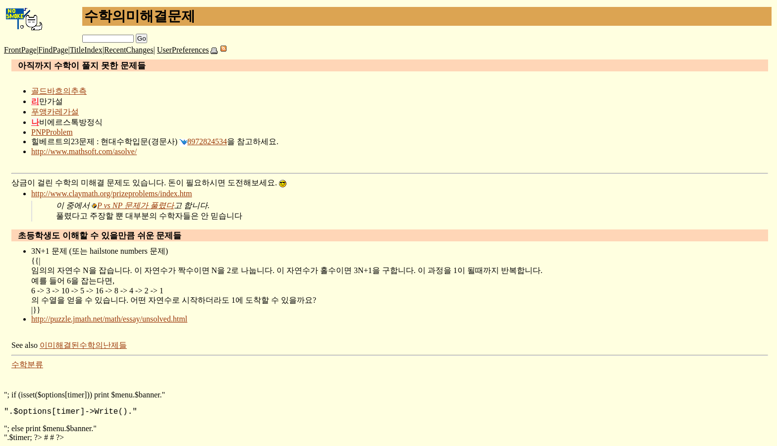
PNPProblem (52, 132)
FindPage (53, 50)
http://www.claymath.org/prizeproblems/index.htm (111, 193)
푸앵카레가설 (55, 112)
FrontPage (20, 50)
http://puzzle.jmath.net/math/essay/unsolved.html (109, 319)
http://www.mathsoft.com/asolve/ (84, 151)
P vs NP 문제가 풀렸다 (135, 205)
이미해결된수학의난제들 (83, 345)
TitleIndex (86, 50)
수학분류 (27, 364)
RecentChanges (129, 50)
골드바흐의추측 (59, 91)
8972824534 (207, 141)
